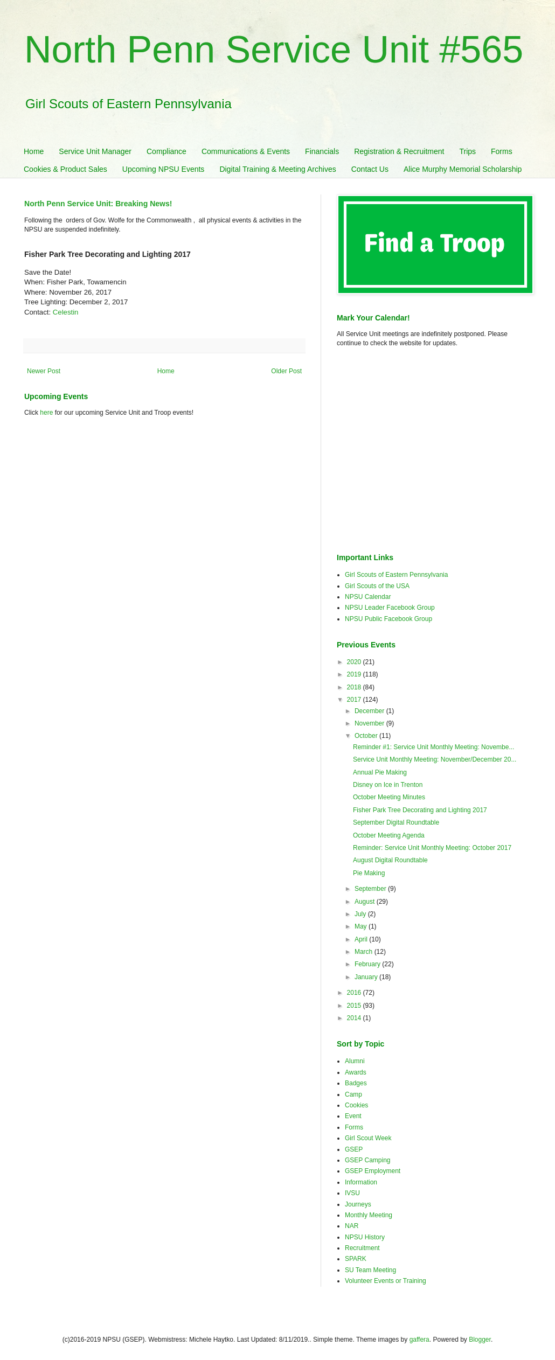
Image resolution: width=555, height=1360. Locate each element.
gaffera (419, 1339)
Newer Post (43, 371)
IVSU (352, 1193)
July (361, 914)
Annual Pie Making (380, 772)
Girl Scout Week (368, 1138)
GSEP (354, 1149)
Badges (356, 1083)
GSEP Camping (368, 1160)
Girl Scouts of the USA (377, 586)
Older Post (286, 371)
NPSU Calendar (368, 597)
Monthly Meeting (368, 1215)
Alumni (355, 1061)
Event (353, 1116)
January (367, 977)
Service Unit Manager (95, 151)
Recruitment (362, 1248)
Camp (353, 1094)
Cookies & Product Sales (65, 169)
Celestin (66, 312)
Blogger (480, 1339)
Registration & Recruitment (399, 151)
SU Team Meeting (370, 1270)
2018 (355, 687)
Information (361, 1182)
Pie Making (369, 873)
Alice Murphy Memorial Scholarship (463, 169)
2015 (355, 1005)
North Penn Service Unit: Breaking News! (98, 203)
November (370, 723)
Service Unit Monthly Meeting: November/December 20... (434, 759)
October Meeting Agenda (389, 835)
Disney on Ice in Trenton (387, 785)
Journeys (358, 1204)
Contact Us (369, 169)
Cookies (356, 1105)
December (370, 711)
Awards (355, 1072)
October (367, 736)
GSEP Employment (372, 1171)
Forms (501, 151)
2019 (355, 674)
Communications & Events (246, 151)
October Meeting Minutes (389, 797)
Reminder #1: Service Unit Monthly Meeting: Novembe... (433, 747)
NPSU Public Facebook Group (388, 619)
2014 (355, 1018)
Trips (467, 151)
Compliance (166, 151)
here (46, 412)
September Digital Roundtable (396, 822)
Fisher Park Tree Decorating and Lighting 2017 (420, 810)
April (362, 939)
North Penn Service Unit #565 (273, 50)
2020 (355, 662)
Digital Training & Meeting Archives (277, 169)
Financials (322, 151)
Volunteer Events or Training (385, 1281)
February (368, 964)
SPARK (355, 1259)
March (364, 952)
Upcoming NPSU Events (163, 169)
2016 (355, 992)
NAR (351, 1226)
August (366, 901)
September (371, 888)
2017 (355, 699)
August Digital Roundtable (390, 860)
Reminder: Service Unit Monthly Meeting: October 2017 (432, 848)
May (362, 926)
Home (34, 151)
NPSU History (365, 1237)
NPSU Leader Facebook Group (390, 607)
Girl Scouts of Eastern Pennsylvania (396, 574)
